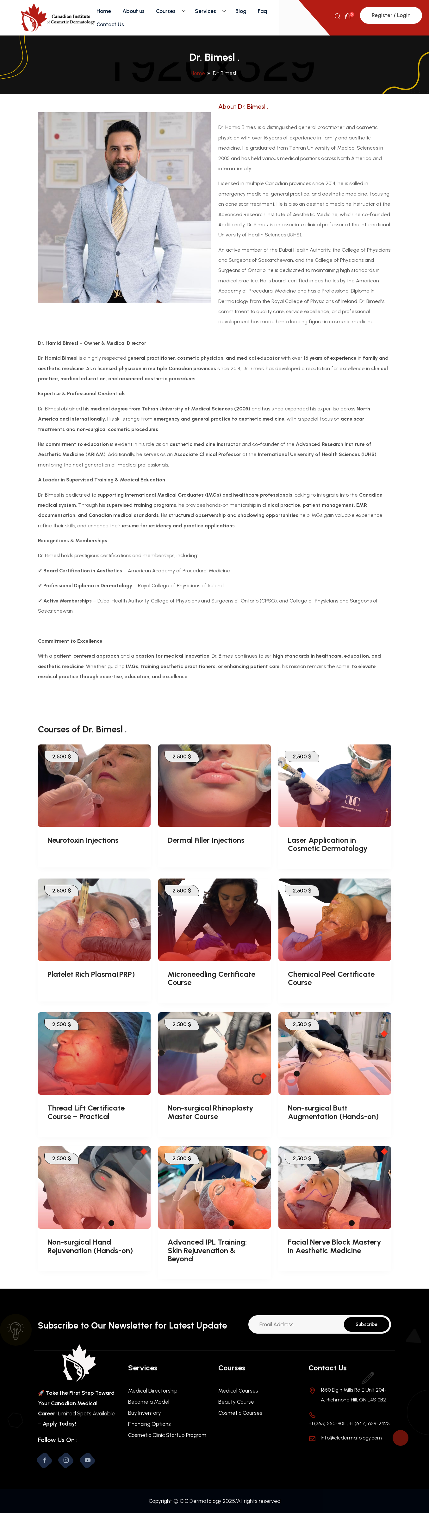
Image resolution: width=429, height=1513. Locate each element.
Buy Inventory (144, 1413)
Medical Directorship (152, 1390)
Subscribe (366, 1324)
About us (133, 11)
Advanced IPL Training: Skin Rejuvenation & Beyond (207, 1250)
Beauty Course (236, 1402)
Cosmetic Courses (240, 1413)
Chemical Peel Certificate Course (331, 978)
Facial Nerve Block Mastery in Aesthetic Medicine (334, 1246)
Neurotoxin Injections (83, 840)
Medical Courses (238, 1390)
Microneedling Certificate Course (211, 978)
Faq (262, 11)
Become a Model (148, 1402)
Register (382, 15)
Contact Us (110, 24)
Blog (240, 11)
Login (403, 15)
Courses (166, 11)
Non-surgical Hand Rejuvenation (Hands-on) (90, 1246)
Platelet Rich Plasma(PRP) (91, 974)
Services (205, 11)
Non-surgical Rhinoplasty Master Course (210, 1112)
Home (103, 11)
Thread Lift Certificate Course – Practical (86, 1112)
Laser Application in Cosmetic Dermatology (328, 844)
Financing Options (149, 1424)
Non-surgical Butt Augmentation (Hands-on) (333, 1112)
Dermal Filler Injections (206, 840)
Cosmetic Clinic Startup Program (167, 1435)
